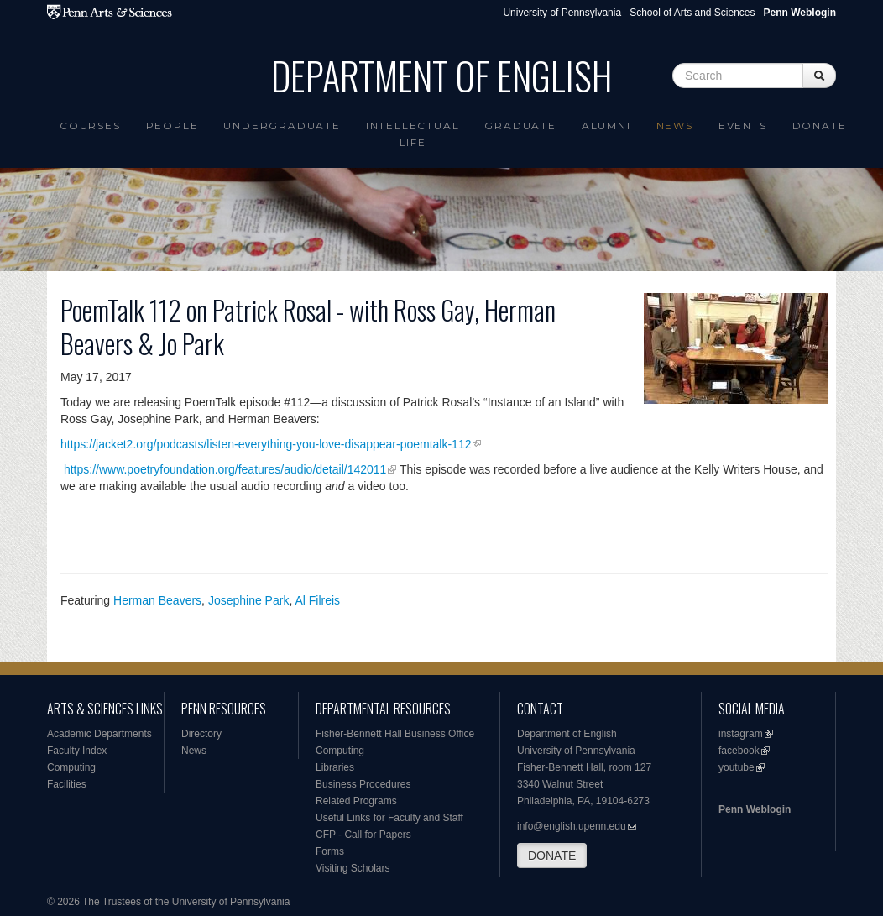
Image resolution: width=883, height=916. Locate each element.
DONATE (552, 855)
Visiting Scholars (353, 868)
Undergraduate (281, 125)
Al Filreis (317, 600)
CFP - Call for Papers (363, 834)
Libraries (335, 767)
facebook (739, 750)
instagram (740, 734)
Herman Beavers (157, 600)
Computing (71, 767)
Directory (201, 734)
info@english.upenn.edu (571, 826)
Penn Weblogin (754, 809)
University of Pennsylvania (562, 12)
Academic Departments (99, 734)
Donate (819, 125)
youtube (736, 767)
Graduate (520, 125)
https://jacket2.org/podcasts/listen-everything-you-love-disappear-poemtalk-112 (265, 444)
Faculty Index (77, 750)
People (172, 125)
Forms (330, 851)
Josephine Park (249, 600)
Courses (90, 125)
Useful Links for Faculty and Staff (389, 818)
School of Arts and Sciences (692, 12)
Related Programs (356, 801)
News (674, 125)
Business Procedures (363, 784)
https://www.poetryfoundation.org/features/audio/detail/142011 (225, 469)
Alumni (606, 125)
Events (742, 125)
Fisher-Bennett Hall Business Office (395, 734)
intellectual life (413, 134)
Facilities (66, 784)
